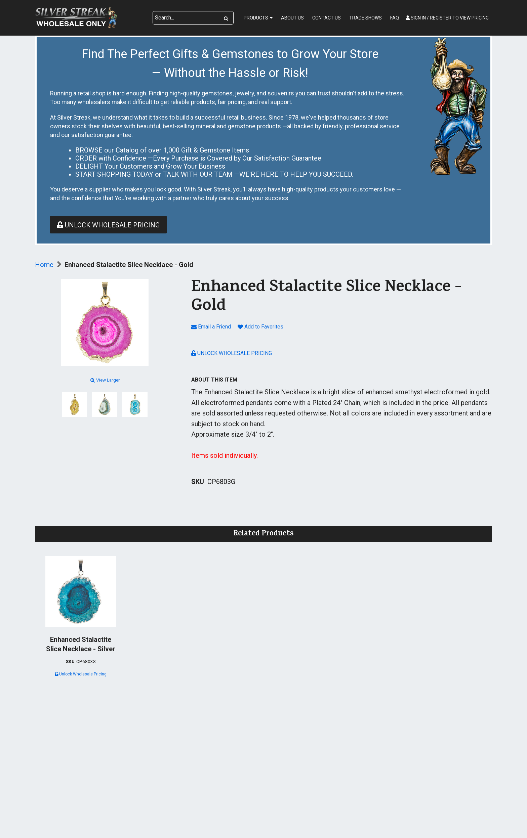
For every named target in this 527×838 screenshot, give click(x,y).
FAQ (394, 17)
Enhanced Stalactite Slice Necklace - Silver (80, 644)
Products (256, 17)
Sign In (447, 17)
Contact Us (326, 17)
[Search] (226, 17)
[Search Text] (186, 18)
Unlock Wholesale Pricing (108, 225)
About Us (292, 17)
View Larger (104, 380)
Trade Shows (365, 17)
